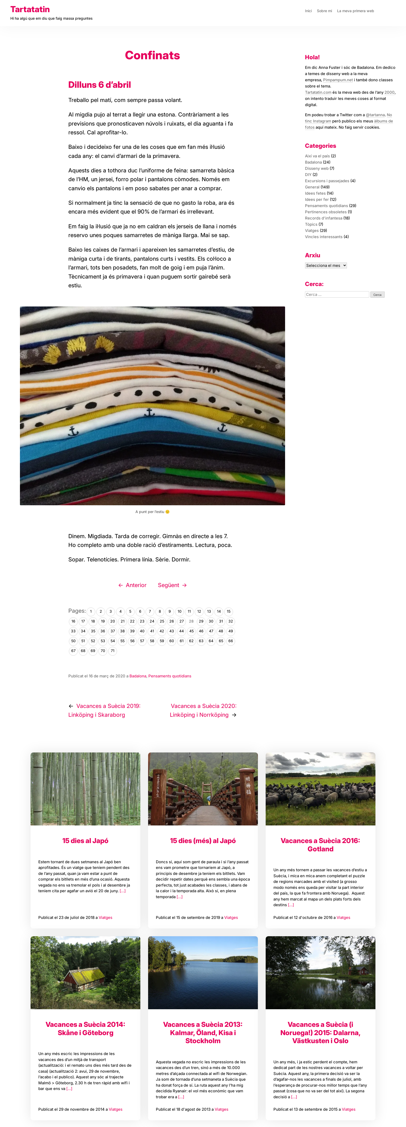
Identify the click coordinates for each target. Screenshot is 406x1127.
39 (132, 631)
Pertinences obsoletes (326, 211)
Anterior (136, 585)
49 (230, 631)
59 (162, 641)
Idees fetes (315, 193)
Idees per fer (317, 199)
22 (132, 621)
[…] (122, 890)
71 (112, 650)
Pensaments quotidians (169, 676)
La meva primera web (355, 11)
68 (83, 650)
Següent (168, 585)
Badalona (137, 676)
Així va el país (317, 155)
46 (201, 631)
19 (103, 621)
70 (103, 650)
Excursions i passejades (327, 180)
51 (83, 641)
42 (162, 631)
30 (211, 621)
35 (93, 631)
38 (122, 631)
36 (102, 631)
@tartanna (375, 114)
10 (180, 611)
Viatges (105, 917)
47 (211, 631)
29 (201, 621)
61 (182, 641)
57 (142, 641)
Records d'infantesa (323, 218)
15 (228, 611)
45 (191, 631)
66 (230, 641)
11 (189, 611)
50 (73, 641)
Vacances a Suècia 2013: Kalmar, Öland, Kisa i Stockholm (203, 1032)
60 (171, 641)
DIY (308, 174)
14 (219, 611)
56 (132, 641)
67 (73, 650)
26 (171, 621)
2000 (390, 92)
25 (162, 621)
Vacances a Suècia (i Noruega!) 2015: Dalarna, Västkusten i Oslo (320, 1032)
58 (152, 641)
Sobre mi (324, 11)
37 (113, 631)
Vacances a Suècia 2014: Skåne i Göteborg (85, 1028)
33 (73, 631)
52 (93, 641)
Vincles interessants (324, 236)
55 (122, 641)
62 (191, 641)
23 (142, 621)
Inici (308, 11)
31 (221, 621)
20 (112, 621)
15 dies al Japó (85, 841)
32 (230, 621)
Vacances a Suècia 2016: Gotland (320, 845)
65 (221, 641)
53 (103, 641)
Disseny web (317, 168)
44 (181, 631)
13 (209, 611)
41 (152, 631)
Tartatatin (30, 9)
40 (142, 631)
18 (93, 621)
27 (181, 621)
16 (73, 621)
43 (171, 631)
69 (93, 650)
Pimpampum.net (338, 79)
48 (221, 631)
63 (201, 641)
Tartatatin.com (318, 92)
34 (83, 631)
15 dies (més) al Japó (203, 841)
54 (113, 641)
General (312, 187)
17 (83, 621)
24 (152, 621)
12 (199, 611)
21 (123, 621)
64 (211, 641)
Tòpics (311, 224)
